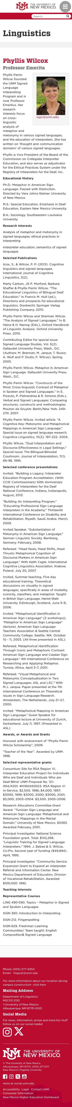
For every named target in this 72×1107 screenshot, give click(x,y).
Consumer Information (18, 1093)
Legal (25, 1089)
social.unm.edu (24, 1083)
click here (39, 984)
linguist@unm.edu (25, 973)
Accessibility (11, 1089)
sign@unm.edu (47, 117)
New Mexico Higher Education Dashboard (31, 1097)
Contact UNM (40, 1089)
